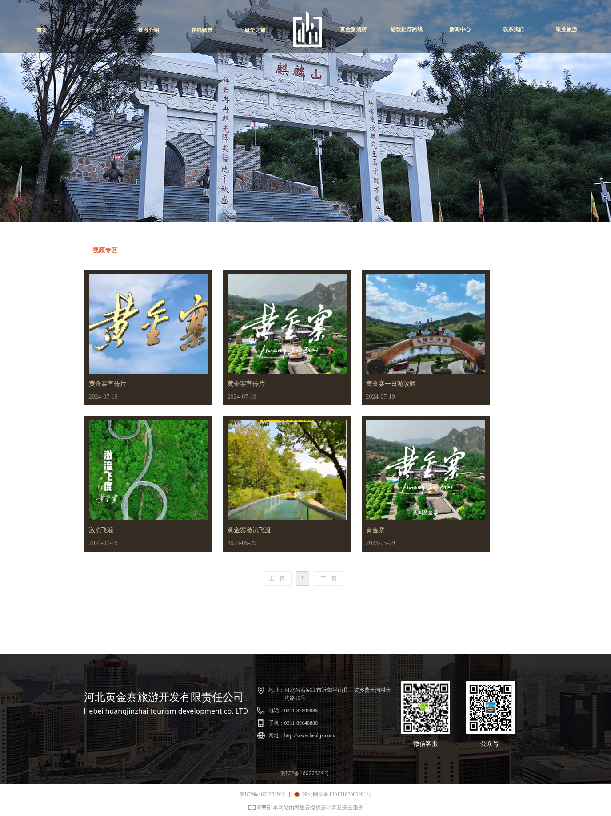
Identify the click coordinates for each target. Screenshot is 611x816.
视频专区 (104, 250)
